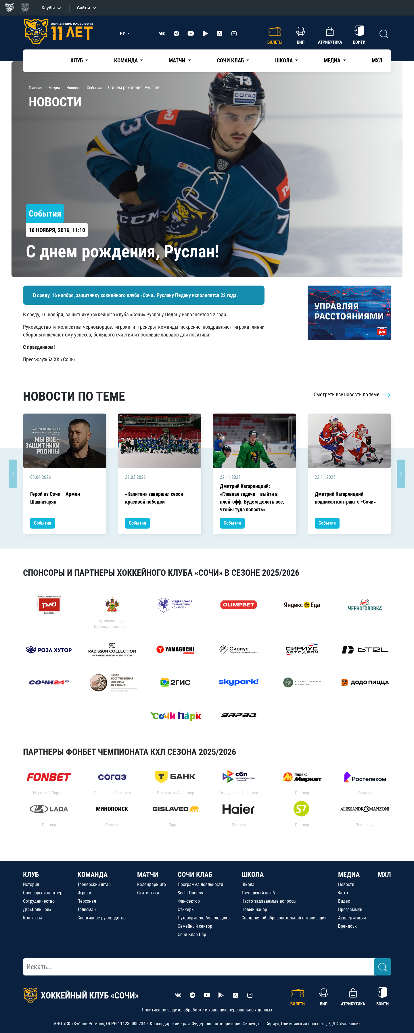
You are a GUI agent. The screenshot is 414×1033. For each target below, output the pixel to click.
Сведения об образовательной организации (284, 918)
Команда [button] (126, 60)
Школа (247, 884)
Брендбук (347, 926)
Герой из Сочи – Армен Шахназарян (55, 498)
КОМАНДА (92, 875)
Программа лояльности (200, 884)
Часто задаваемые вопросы (268, 901)
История (31, 884)
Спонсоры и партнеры (44, 893)
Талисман (86, 909)
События (42, 523)
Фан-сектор (189, 901)
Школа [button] (284, 60)
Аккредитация (352, 918)
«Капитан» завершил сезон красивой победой (154, 498)
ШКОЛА (252, 875)
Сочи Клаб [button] (231, 60)
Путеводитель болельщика (204, 918)
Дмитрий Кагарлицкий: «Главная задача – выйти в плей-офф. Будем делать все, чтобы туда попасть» (252, 497)
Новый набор (254, 909)
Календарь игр (151, 884)
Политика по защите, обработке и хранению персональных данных (207, 1010)
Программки (350, 909)
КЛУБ (31, 875)
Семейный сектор (195, 926)
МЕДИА (349, 875)
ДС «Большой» (37, 909)
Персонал (86, 901)
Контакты (32, 918)
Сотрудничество (39, 901)
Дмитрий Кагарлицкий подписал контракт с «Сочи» (345, 498)
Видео (344, 901)
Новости (346, 884)
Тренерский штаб (94, 884)
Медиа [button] (333, 60)
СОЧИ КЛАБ (195, 875)
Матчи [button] (178, 60)
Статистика (148, 893)
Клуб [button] (77, 60)
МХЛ (377, 60)
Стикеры (186, 909)
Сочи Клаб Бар (192, 934)
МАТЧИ (147, 875)
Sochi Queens (190, 893)
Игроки (84, 893)
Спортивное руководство (101, 918)
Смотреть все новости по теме (352, 394)
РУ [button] (123, 33)
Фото (343, 893)
